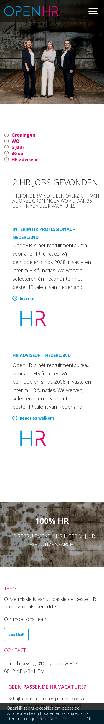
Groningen (23, 135)
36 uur (18, 153)
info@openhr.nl (46, 693)
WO (15, 141)
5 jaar (18, 147)
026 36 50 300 (45, 686)
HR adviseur (25, 159)
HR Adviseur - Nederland (41, 355)
